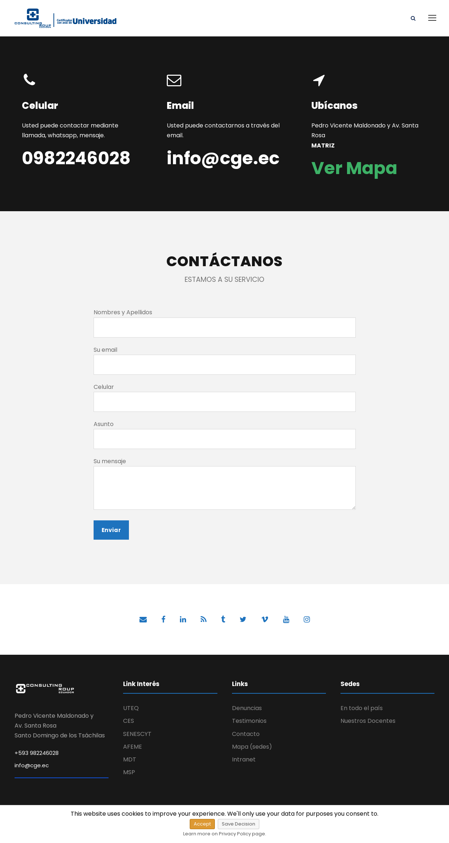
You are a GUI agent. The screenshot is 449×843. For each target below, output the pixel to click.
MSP (129, 772)
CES (128, 721)
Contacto (246, 734)
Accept (202, 823)
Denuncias (247, 708)
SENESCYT (137, 734)
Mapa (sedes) (252, 746)
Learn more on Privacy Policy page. (224, 833)
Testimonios (249, 721)
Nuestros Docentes (367, 721)
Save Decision (238, 823)
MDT (129, 759)
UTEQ (131, 708)
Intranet (244, 759)
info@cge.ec (32, 765)
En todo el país (361, 708)
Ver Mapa (354, 168)
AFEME (132, 746)
